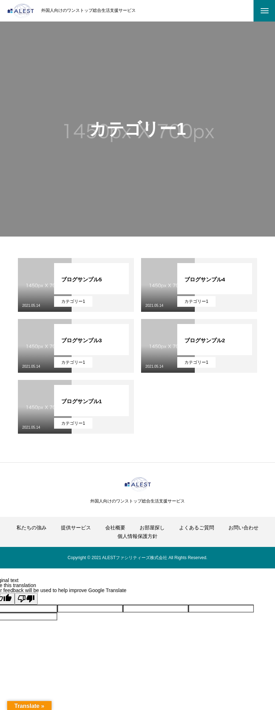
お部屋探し (152, 527)
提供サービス (76, 527)
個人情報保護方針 (137, 536)
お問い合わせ (243, 527)
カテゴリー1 (73, 301)
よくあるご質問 (196, 527)
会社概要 (115, 527)
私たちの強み (31, 527)
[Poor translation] (26, 599)
